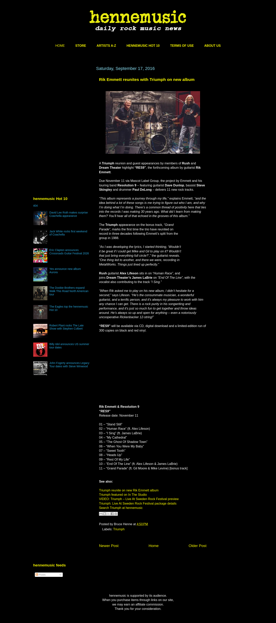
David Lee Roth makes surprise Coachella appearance (68, 214)
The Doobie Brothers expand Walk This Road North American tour (68, 291)
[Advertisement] (62, 103)
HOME (60, 45)
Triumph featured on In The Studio (123, 494)
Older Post (198, 546)
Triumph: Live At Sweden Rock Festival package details (137, 503)
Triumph (119, 529)
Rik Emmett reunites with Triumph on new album (147, 79)
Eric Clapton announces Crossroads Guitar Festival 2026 (69, 251)
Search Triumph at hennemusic (121, 507)
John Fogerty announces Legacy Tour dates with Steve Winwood (69, 364)
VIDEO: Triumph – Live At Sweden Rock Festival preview (139, 499)
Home (154, 546)
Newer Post (109, 546)
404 (35, 205)
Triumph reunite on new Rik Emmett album (129, 490)
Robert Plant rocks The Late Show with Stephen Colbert (66, 327)
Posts (41, 574)
